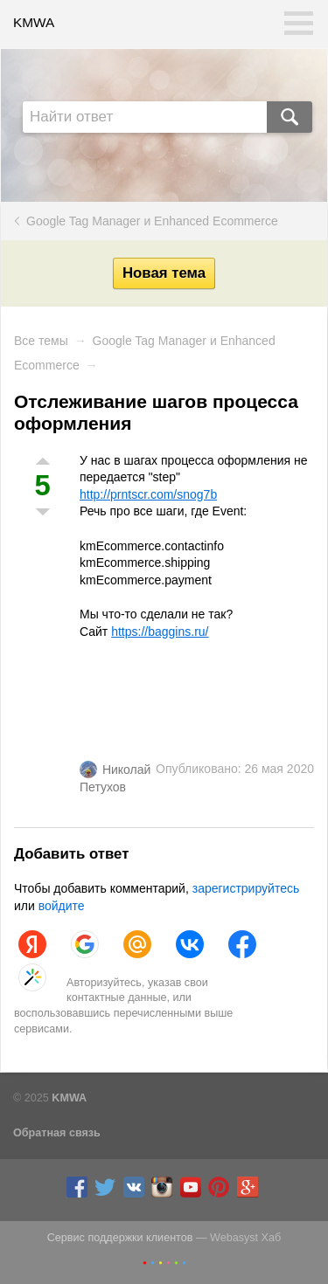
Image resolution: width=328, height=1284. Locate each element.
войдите (61, 906)
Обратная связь (57, 1133)
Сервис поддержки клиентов (120, 1238)
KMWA (33, 22)
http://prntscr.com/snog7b (148, 494)
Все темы (41, 341)
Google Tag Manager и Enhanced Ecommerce (152, 221)
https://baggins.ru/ (159, 632)
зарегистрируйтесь (246, 888)
